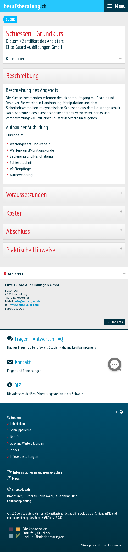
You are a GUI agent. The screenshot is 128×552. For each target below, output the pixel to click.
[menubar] (116, 6)
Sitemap (86, 545)
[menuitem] (119, 412)
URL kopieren (114, 322)
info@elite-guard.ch (28, 301)
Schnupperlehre (20, 430)
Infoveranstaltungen (24, 456)
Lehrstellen (17, 424)
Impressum (114, 545)
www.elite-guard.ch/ (25, 305)
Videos (14, 450)
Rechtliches (99, 545)
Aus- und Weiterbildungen (27, 443)
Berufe (14, 437)
